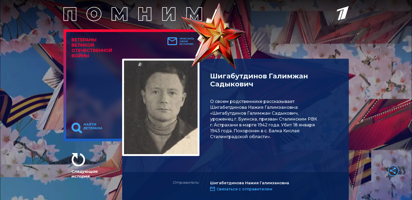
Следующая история (84, 174)
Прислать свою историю (186, 41)
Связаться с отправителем (244, 189)
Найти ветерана (92, 126)
